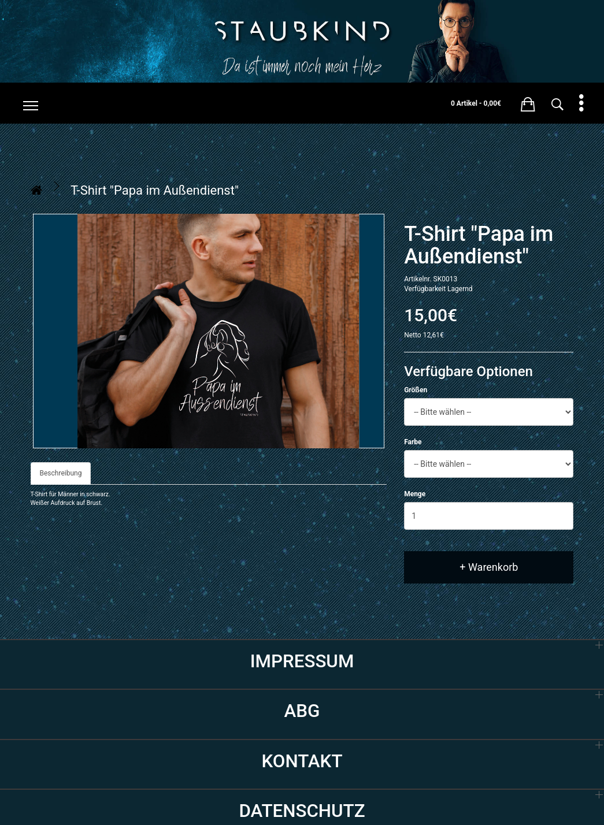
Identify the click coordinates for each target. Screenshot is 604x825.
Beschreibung (61, 473)
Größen (415, 390)
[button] (528, 102)
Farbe (412, 442)
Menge (414, 494)
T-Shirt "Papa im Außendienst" (155, 190)
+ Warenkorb (489, 567)
